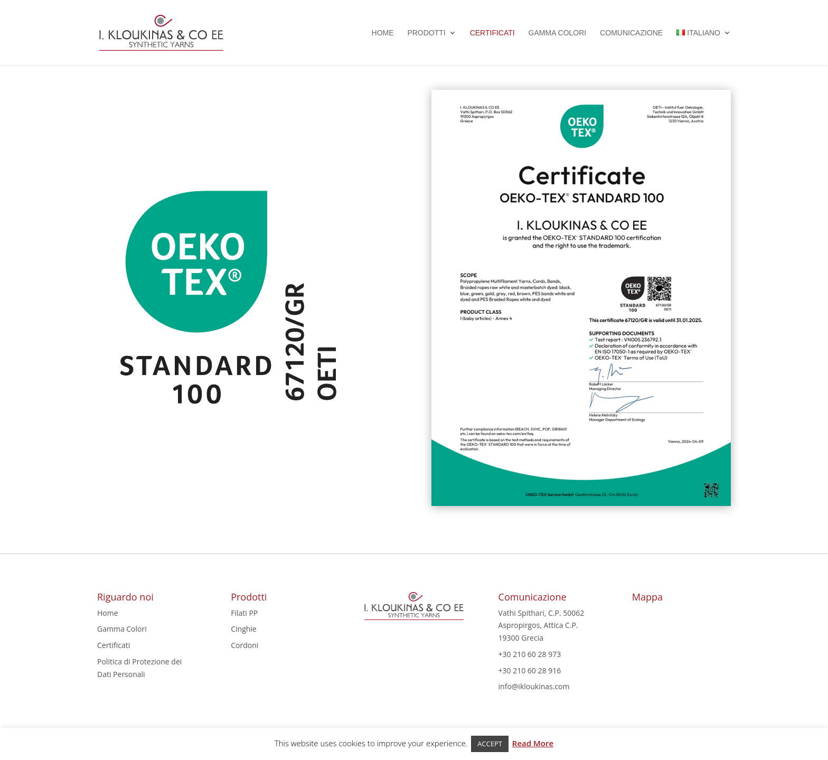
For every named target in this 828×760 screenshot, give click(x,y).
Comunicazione (631, 33)
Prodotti (426, 33)
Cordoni (244, 645)
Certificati (492, 33)
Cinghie (244, 629)
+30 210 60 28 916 (529, 670)
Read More (532, 743)
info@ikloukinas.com (534, 686)
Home (383, 33)
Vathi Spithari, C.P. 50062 (541, 613)
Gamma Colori (558, 33)
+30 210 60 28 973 (529, 654)
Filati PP (244, 613)
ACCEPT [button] (489, 743)
